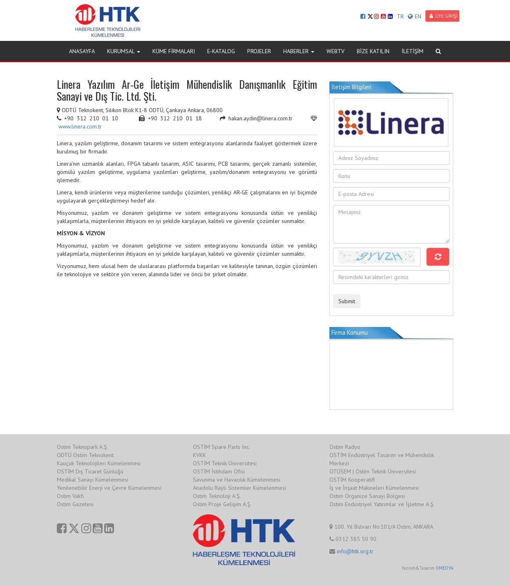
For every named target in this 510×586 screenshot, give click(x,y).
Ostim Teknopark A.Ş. (82, 447)
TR (400, 16)
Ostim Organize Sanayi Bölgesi (367, 496)
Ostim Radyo (344, 447)
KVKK (199, 455)
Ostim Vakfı (70, 496)
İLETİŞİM (412, 51)
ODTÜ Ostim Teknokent (85, 455)
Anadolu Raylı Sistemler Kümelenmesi (239, 487)
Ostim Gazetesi (75, 504)
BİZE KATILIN (373, 51)
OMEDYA (444, 568)
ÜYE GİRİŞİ (443, 16)
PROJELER (259, 51)
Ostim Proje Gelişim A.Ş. (222, 504)
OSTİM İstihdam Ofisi (219, 471)
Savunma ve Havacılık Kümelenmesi (236, 479)
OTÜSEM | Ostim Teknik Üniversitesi (372, 471)
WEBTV (335, 51)
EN (414, 16)
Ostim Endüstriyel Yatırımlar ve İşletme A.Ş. (381, 504)
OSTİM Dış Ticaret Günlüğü (90, 471)
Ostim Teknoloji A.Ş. (217, 496)
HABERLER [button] (298, 51)
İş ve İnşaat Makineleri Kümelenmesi (374, 487)
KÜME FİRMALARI (173, 51)
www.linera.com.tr (80, 126)
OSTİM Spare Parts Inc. (221, 447)
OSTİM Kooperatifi (352, 479)
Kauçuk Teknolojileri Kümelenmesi (99, 463)
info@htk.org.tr (355, 551)
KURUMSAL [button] (123, 51)
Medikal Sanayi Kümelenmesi (92, 479)
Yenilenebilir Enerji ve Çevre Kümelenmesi (109, 487)
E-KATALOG (221, 51)
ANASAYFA (82, 51)
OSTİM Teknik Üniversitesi (225, 463)
